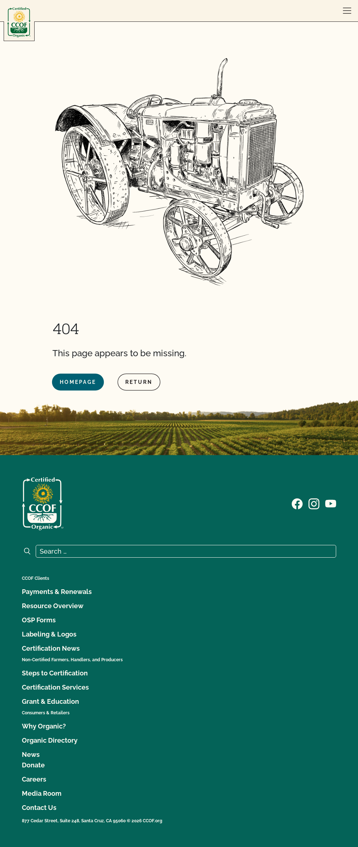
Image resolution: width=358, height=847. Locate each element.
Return (139, 382)
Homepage (78, 382)
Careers (34, 779)
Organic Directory (50, 740)
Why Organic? (44, 726)
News (31, 754)
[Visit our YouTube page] (330, 503)
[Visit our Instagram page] (313, 503)
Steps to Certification (55, 673)
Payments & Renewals (57, 591)
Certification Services (55, 687)
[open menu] (347, 11)
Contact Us (39, 807)
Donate (33, 765)
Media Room (42, 793)
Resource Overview (52, 606)
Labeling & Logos (49, 634)
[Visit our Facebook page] (297, 503)
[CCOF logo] (19, 22)
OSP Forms (39, 620)
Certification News (51, 648)
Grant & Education (50, 701)
